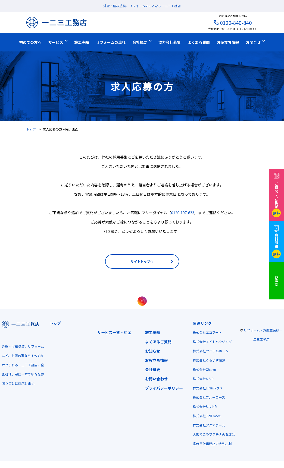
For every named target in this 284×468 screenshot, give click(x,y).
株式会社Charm (204, 369)
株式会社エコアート (207, 332)
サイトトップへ (142, 261)
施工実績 (152, 332)
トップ (55, 323)
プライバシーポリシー (164, 388)
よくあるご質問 (158, 341)
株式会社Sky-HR (205, 406)
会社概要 (152, 369)
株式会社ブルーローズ (209, 397)
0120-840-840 (236, 22)
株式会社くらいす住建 (209, 360)
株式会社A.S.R (203, 378)
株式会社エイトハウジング (212, 341)
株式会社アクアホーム (209, 425)
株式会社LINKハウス (208, 388)
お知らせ (152, 351)
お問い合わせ (156, 379)
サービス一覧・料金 (114, 332)
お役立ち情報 (156, 360)
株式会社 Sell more (207, 416)
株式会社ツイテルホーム (210, 351)
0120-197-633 (182, 212)
